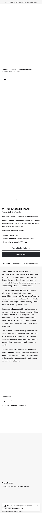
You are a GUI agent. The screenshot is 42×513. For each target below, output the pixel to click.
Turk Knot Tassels (14, 212)
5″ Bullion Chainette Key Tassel (14, 406)
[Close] (38, 505)
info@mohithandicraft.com (28, 2)
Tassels (4, 212)
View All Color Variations (21, 248)
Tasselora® (34, 216)
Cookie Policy (17, 508)
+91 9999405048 (11, 2)
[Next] (12, 401)
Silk (22, 216)
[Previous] (5, 401)
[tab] (6, 264)
